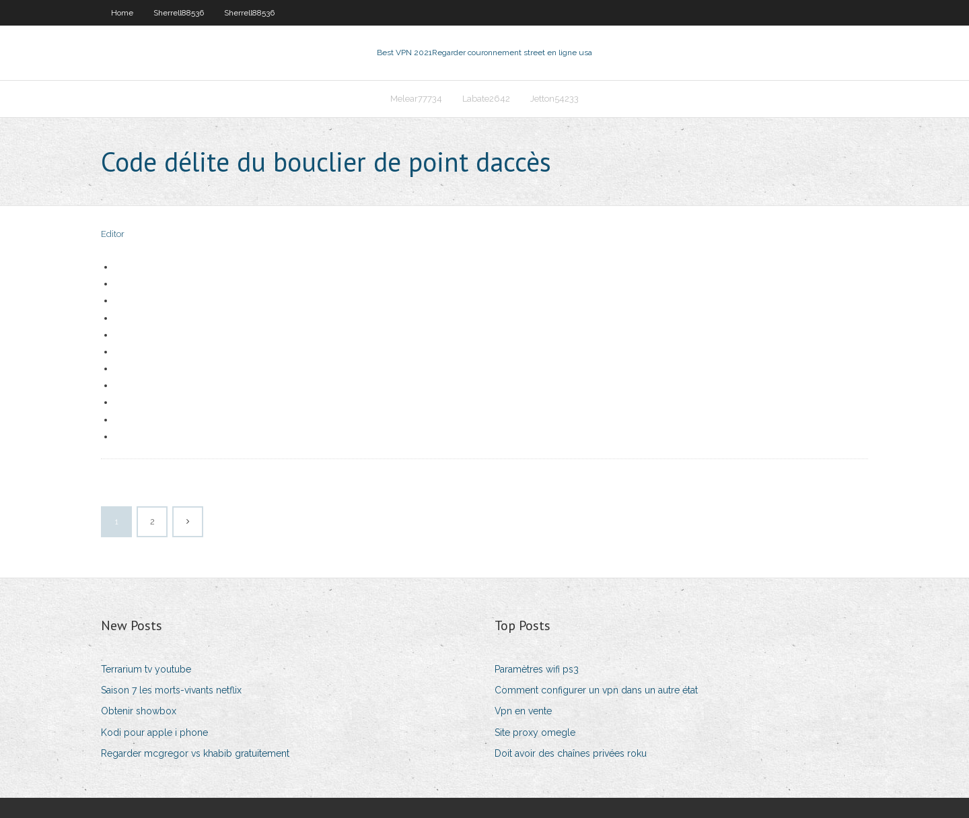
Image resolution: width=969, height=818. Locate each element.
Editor (112, 234)
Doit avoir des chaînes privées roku (571, 753)
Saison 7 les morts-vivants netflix (171, 690)
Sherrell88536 (178, 13)
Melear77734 (416, 99)
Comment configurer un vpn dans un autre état (596, 690)
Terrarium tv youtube (146, 669)
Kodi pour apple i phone (154, 732)
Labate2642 (486, 99)
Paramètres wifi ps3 (537, 669)
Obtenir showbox (138, 711)
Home (122, 13)
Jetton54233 (554, 99)
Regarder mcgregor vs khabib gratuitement (195, 753)
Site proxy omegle (535, 732)
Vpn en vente (523, 711)
